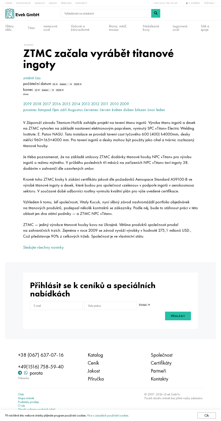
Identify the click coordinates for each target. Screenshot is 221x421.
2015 (66, 103)
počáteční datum (37, 83)
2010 (114, 103)
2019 (27, 103)
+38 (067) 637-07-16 (41, 355)
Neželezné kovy (151, 27)
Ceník (8, 3)
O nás (21, 406)
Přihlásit (178, 316)
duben (128, 109)
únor (151, 109)
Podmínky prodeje (28, 402)
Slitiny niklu (9, 27)
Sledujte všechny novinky (43, 247)
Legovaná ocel (180, 27)
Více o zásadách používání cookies (107, 415)
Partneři (158, 371)
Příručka (66, 3)
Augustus (75, 109)
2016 (56, 103)
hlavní (28, 44)
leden (160, 109)
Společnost (23, 3)
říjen (55, 109)
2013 (85, 103)
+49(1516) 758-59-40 (165, 3)
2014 (76, 103)
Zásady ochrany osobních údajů (36, 409)
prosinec (30, 109)
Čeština (210, 3)
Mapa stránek (26, 398)
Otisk (21, 394)
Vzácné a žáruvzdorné (80, 27)
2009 (124, 103)
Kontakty (81, 3)
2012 (95, 103)
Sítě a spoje (205, 27)
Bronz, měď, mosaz (118, 27)
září (63, 109)
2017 (46, 103)
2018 (37, 103)
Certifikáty (161, 363)
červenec (91, 109)
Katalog (40, 3)
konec (28, 89)
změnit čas (32, 77)
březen (140, 109)
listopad (44, 109)
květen (117, 109)
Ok (206, 415)
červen (105, 109)
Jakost (53, 3)
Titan (31, 28)
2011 (104, 103)
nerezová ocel (50, 27)
